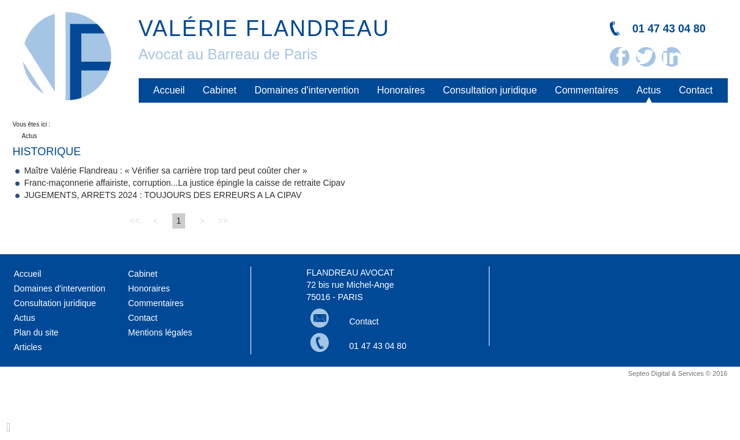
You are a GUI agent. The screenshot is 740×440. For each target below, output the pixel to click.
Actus (649, 90)
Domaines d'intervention (306, 90)
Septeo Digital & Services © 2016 (678, 373)
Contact (696, 90)
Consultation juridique (490, 90)
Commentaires (586, 90)
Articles (28, 347)
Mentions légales (160, 332)
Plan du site (36, 332)
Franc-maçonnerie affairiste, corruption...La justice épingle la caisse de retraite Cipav (184, 183)
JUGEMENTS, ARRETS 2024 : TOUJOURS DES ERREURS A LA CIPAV (162, 195)
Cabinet (219, 90)
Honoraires (401, 90)
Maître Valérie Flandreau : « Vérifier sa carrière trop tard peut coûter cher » (165, 170)
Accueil (169, 90)
